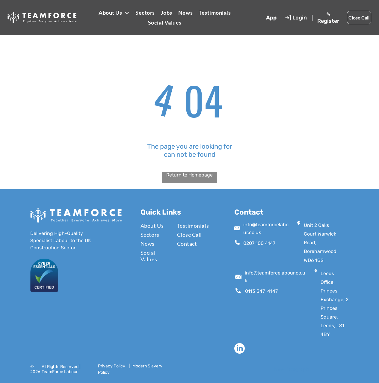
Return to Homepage (189, 175)
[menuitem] (114, 12)
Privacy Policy (111, 366)
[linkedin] (239, 349)
